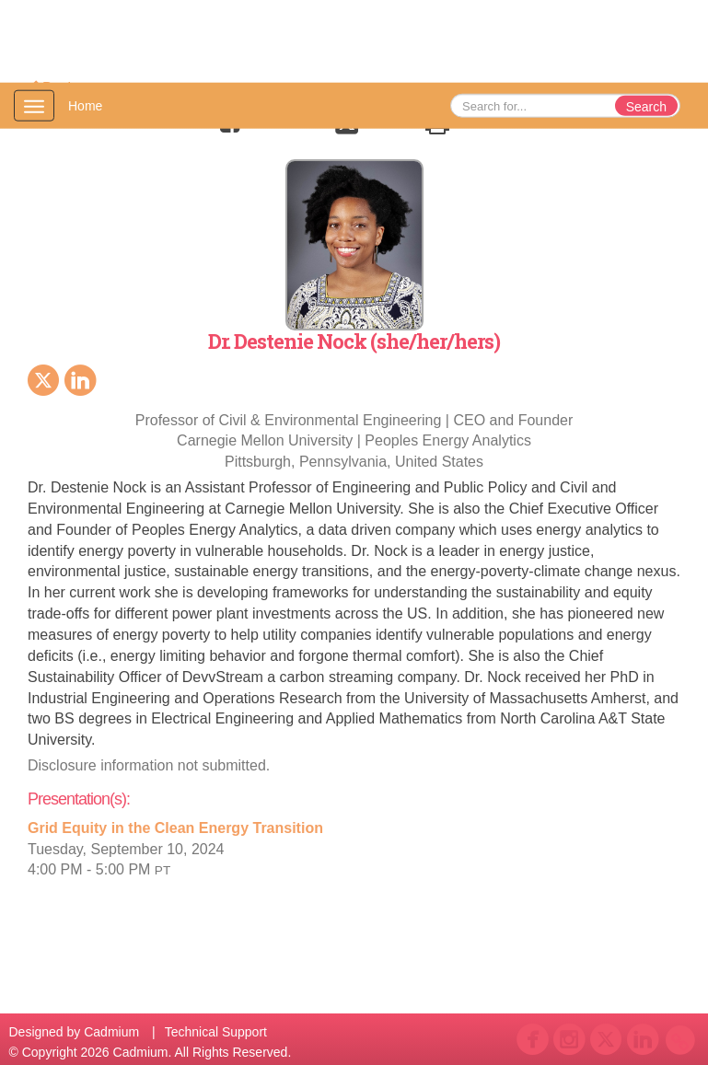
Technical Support (216, 1031)
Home (85, 105)
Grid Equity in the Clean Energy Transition (175, 828)
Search (646, 106)
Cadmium (111, 1031)
